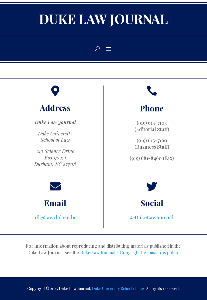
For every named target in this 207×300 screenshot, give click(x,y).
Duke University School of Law (118, 288)
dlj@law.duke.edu (55, 217)
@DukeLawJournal (152, 217)
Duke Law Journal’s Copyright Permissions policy (129, 252)
